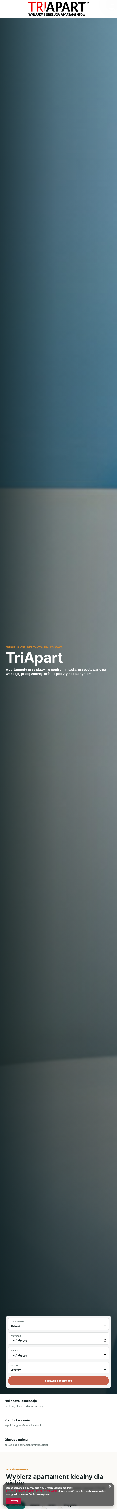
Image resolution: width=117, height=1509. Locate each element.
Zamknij (13, 1500)
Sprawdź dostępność (58, 1380)
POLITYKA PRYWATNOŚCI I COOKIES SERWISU (31, 1491)
